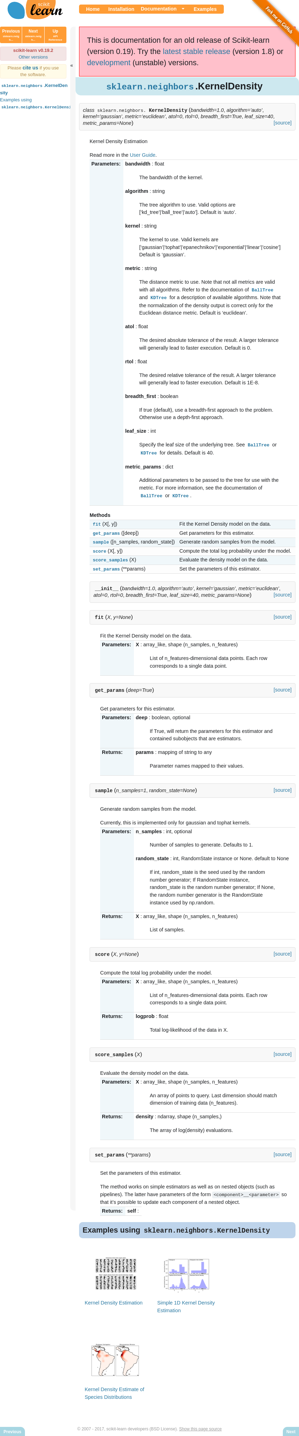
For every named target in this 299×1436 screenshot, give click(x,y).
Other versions (33, 57)
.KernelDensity (33, 88)
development (109, 62)
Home (93, 9)
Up (55, 35)
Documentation (159, 9)
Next (33, 35)
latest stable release (196, 51)
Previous (11, 35)
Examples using (39, 103)
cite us (31, 67)
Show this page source (200, 1424)
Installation (121, 9)
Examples (205, 9)
